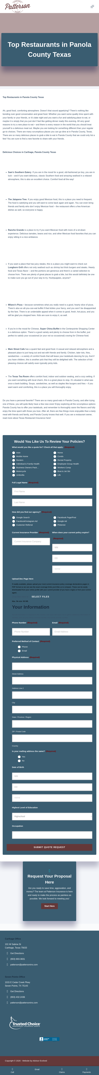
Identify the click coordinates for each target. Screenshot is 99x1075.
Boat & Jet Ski (64, 471)
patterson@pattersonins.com (24, 964)
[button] (49, 906)
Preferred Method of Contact (31, 641)
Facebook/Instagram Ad (26, 521)
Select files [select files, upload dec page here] (40, 597)
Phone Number (24, 623)
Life (59, 475)
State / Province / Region (21, 717)
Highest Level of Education (25, 807)
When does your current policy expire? (70, 535)
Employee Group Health (68, 464)
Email (60, 623)
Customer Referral (24, 525)
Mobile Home (22, 456)
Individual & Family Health (27, 464)
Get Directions (17, 953)
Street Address (17, 674)
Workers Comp (64, 467)
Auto (18, 452)
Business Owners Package (28, 467)
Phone (25, 647)
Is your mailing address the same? (34, 751)
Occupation (17, 826)
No (23, 761)
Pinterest (61, 525)
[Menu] (92, 6)
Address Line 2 (18, 688)
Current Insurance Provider (30, 532)
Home (60, 452)
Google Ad (62, 521)
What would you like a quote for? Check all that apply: (43, 447)
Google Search (23, 517)
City (13, 703)
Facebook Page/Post (67, 517)
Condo (60, 456)
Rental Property (64, 460)
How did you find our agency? (32, 512)
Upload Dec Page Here (22, 579)
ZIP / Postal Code (19, 732)
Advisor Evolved (40, 1061)
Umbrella (20, 475)
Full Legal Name (25, 482)
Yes (23, 757)
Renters (19, 460)
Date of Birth (18, 767)
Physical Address (26, 657)
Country (15, 746)
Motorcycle (21, 471)
